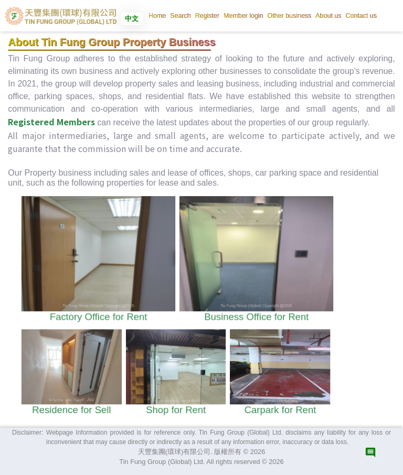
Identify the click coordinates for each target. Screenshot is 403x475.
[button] (180, 15)
